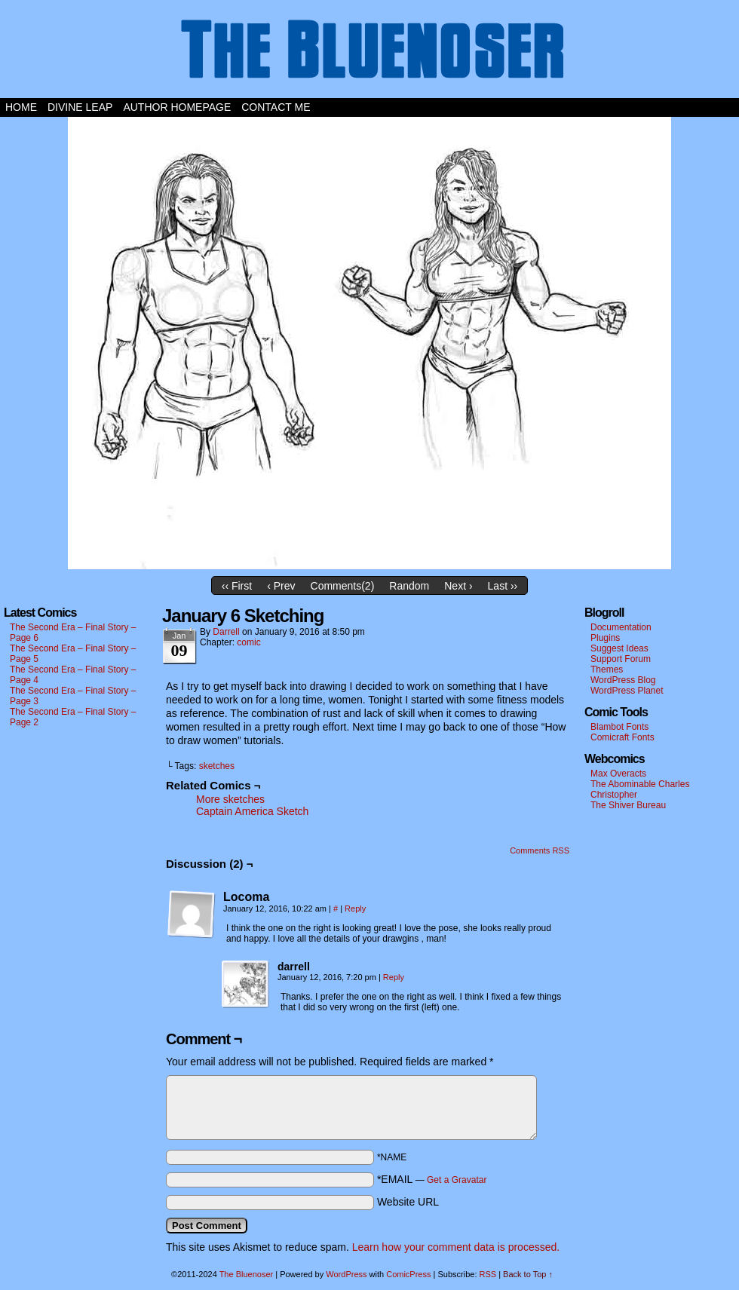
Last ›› (503, 586)
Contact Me (275, 107)
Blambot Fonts (619, 727)
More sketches (230, 799)
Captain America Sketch (252, 811)
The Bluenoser (369, 53)
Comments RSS (539, 850)
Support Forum (620, 659)
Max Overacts (618, 773)
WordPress (346, 1274)
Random (409, 586)
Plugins (605, 638)
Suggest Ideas (619, 648)
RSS (488, 1274)
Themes (606, 669)
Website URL (408, 1202)
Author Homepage (177, 107)
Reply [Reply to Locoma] (355, 908)
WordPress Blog (622, 680)
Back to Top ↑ (528, 1274)
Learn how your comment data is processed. (456, 1247)
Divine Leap (80, 107)
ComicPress (408, 1274)
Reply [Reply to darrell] (393, 977)
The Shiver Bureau (628, 805)
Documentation (621, 627)
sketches (217, 766)
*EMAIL (432, 1179)
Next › (458, 586)
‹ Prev (281, 586)
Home (21, 107)
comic (248, 642)
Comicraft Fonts (622, 737)
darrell (226, 632)
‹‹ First (237, 586)
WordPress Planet (627, 690)
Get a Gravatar (456, 1180)
